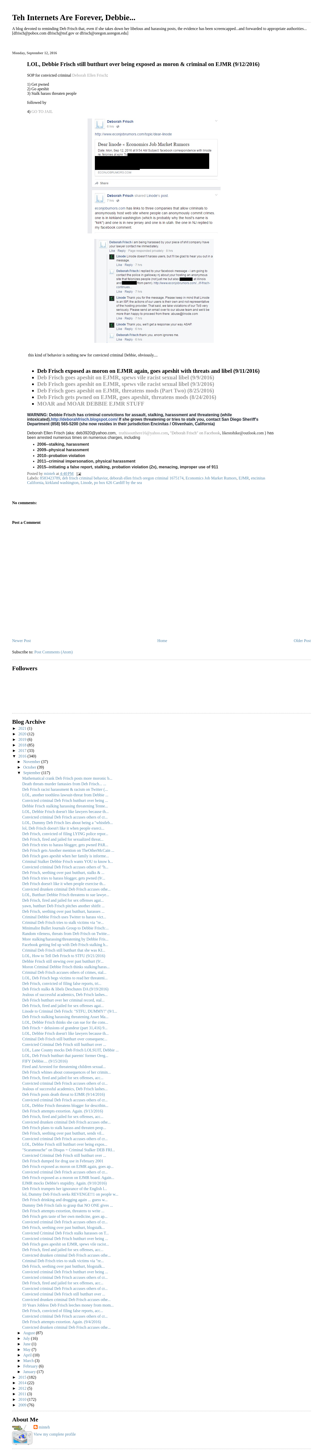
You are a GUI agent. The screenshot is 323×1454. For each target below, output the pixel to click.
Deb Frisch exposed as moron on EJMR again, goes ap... (68, 1166)
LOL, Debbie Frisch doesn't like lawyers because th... (65, 811)
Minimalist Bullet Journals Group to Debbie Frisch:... (65, 928)
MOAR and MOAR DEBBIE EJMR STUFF (90, 404)
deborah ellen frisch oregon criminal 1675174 (146, 478)
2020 (23, 734)
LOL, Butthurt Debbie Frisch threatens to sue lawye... (65, 895)
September (32, 773)
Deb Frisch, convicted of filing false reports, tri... (61, 983)
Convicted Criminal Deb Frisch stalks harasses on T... (65, 1233)
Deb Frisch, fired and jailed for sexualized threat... (62, 839)
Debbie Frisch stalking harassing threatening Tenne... (65, 806)
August (29, 1333)
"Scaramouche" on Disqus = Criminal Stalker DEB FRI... (68, 1150)
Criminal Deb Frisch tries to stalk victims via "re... (63, 922)
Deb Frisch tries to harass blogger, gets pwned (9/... (63, 878)
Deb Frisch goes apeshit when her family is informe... (65, 856)
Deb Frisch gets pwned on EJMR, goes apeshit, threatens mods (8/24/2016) (126, 397)
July (27, 1338)
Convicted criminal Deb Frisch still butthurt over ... (63, 1294)
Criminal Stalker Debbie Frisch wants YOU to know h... (67, 861)
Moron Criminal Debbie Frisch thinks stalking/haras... (66, 967)
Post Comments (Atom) (53, 652)
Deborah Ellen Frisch (89, 75)
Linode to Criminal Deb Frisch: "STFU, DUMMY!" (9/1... (69, 1011)
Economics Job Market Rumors (210, 478)
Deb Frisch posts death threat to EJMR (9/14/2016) (63, 1094)
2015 (23, 1377)
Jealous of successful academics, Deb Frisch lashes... (65, 994)
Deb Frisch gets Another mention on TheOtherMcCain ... (68, 850)
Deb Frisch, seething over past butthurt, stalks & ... (63, 872)
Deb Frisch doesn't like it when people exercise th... (63, 884)
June (27, 1344)
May (27, 1349)
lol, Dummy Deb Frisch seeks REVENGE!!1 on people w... (70, 1194)
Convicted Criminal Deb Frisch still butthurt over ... (64, 1044)
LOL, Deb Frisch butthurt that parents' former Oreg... (65, 1055)
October (30, 767)
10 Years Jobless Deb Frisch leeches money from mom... (68, 1305)
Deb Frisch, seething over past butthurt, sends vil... (63, 1133)
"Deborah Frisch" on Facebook (195, 433)
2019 (23, 739)
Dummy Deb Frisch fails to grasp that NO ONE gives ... (67, 1205)
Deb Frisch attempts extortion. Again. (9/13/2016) (62, 1111)
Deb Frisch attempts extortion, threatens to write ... (63, 1211)
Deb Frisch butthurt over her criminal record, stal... (63, 1000)
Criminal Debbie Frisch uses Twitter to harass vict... (64, 917)
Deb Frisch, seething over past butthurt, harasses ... (63, 911)
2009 (23, 1405)
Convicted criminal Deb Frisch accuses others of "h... (65, 867)
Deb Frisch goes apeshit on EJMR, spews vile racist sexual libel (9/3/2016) (125, 384)
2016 (23, 756)
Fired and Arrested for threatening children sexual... (64, 1067)
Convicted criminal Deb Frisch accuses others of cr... (65, 817)
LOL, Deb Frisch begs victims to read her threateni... (65, 978)
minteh (44, 1427)
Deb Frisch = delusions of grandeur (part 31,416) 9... (64, 1028)
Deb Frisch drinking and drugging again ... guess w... (64, 1200)
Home (162, 641)
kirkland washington (61, 482)
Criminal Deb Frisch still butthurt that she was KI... (63, 950)
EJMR (243, 478)
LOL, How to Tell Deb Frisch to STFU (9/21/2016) (63, 956)
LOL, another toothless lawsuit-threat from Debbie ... (65, 795)
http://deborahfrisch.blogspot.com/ (84, 419)
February (31, 1366)
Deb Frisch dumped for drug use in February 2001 (62, 1161)
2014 (23, 1383)
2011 (22, 1394)
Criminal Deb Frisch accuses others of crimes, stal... (64, 972)
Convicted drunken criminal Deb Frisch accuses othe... (66, 889)
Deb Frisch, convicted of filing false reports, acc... (62, 1311)
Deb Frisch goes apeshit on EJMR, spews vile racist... (65, 1244)
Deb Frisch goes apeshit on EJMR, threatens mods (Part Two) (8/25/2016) (125, 390)
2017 (23, 750)
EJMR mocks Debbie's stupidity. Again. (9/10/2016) (64, 1183)
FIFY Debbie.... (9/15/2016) (45, 1061)
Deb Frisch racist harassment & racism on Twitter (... (65, 789)
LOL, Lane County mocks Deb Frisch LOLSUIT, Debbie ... (70, 1050)
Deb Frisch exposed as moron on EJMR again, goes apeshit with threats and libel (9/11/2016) (148, 371)
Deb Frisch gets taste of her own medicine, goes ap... (64, 1216)
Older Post (302, 641)
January (30, 1372)
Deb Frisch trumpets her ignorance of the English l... (64, 1189)
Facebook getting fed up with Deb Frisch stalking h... (65, 945)
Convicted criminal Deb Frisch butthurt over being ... (65, 800)
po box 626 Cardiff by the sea (118, 482)
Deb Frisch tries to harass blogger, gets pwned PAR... (65, 845)
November (32, 762)
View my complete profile (55, 1434)
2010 (23, 1399)
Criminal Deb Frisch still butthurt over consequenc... (64, 1039)
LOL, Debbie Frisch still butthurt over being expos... (64, 1144)
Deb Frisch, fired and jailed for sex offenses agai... (63, 900)
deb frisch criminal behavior (84, 478)
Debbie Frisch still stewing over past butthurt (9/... (63, 961)
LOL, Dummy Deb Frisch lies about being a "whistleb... (67, 823)
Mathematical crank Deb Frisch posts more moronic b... (67, 778)
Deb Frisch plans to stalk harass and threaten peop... (64, 1128)
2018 (23, 745)
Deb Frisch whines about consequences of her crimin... (66, 1072)
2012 (23, 1388)
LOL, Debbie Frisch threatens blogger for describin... (65, 1105)
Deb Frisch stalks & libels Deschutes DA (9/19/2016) (65, 989)
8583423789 (50, 478)
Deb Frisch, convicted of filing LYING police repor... (65, 834)
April (28, 1355)
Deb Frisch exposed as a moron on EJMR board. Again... (68, 1177)
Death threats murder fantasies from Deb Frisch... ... (64, 784)
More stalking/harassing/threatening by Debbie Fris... (65, 939)
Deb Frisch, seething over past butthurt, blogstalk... (63, 1227)
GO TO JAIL (42, 111)
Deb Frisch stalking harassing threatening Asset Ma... (65, 1017)
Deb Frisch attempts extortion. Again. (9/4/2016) (61, 1322)
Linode (86, 482)
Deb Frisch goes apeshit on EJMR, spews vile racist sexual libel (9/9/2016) (125, 377)
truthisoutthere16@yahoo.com (143, 433)
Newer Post (21, 641)
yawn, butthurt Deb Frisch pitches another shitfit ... (63, 906)
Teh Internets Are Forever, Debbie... (74, 17)
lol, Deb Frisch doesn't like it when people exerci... (63, 828)
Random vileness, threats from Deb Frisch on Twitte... (66, 933)
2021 (23, 728)
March (29, 1360)
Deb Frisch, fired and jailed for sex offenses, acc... (62, 1078)
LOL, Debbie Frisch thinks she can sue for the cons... (65, 1022)
